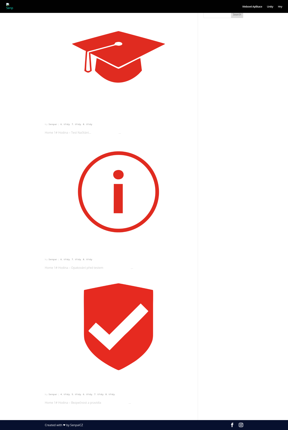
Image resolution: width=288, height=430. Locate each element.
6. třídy (65, 124)
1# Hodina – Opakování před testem (97, 249)
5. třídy (76, 394)
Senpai (53, 124)
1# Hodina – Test (69, 114)
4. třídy (65, 394)
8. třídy (87, 124)
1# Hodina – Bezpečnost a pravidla (96, 384)
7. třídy (76, 124)
